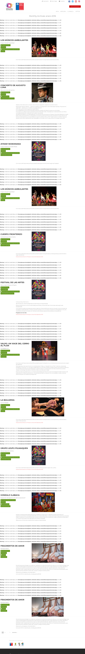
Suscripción (46, 1)
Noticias (78, 11)
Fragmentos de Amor (12, 546)
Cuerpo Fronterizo (11, 234)
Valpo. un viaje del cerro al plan (15, 344)
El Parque (70, 11)
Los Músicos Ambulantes (14, 40)
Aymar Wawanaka (11, 144)
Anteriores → (14, 632)
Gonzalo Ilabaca (10, 495)
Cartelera (62, 11)
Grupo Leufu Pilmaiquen (14, 448)
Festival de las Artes (12, 282)
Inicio (57, 11)
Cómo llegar (54, 1)
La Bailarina (7, 400)
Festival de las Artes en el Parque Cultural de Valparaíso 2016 (29, 256)
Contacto (62, 1)
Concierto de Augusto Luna (13, 86)
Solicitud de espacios (75, 6)
